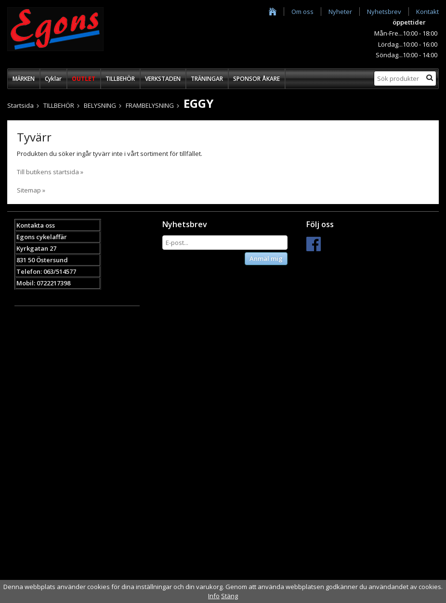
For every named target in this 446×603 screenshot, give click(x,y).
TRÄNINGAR (207, 79)
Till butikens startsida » (50, 171)
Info (214, 595)
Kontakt (427, 11)
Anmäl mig (266, 258)
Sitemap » (31, 190)
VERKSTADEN (163, 79)
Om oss (302, 11)
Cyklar (53, 79)
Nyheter (340, 11)
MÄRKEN (24, 79)
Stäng (229, 595)
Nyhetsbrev (384, 11)
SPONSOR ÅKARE (256, 79)
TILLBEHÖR (120, 79)
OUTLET (83, 79)
